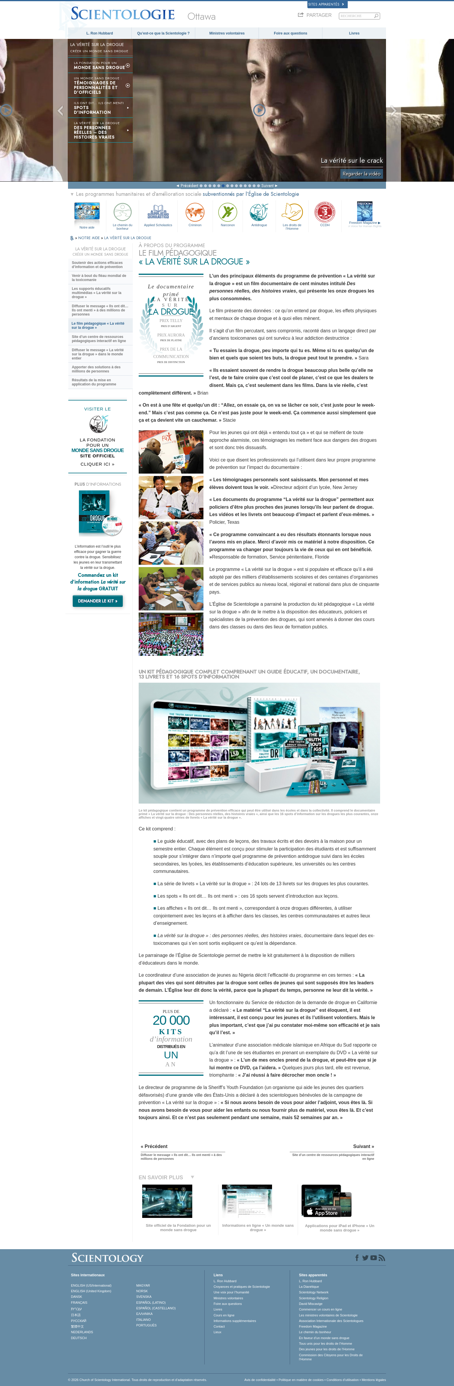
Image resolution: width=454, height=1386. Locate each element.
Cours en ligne (223, 1315)
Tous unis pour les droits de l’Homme (325, 1343)
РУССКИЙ (78, 1321)
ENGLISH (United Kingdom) (91, 1291)
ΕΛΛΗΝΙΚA (144, 1314)
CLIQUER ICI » (98, 464)
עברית (76, 1308)
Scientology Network (313, 1292)
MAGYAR (143, 1285)
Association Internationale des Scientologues (331, 1321)
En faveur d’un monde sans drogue (324, 1338)
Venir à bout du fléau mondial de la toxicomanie (99, 278)
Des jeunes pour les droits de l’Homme (326, 1349)
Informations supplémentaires (234, 1321)
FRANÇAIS (79, 1302)
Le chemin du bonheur (122, 215)
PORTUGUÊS (146, 1325)
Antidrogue (259, 214)
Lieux (217, 1332)
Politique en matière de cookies (301, 1380)
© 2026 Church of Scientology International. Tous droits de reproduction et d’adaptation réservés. (137, 1380)
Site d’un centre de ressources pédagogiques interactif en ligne (99, 339)
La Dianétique (309, 1286)
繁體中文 (77, 1326)
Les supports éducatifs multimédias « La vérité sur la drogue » (96, 293)
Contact (219, 1326)
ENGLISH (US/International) (91, 1285)
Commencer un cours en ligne (320, 1309)
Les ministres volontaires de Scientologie (328, 1315)
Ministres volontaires (227, 33)
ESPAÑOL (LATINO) (151, 1302)
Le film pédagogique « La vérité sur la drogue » (98, 325)
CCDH (324, 214)
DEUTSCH (79, 1338)
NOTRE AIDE (89, 238)
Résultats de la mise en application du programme (94, 382)
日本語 (76, 1315)
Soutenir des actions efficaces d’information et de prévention (97, 265)
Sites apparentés (326, 4)
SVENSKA (144, 1296)
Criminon (195, 214)
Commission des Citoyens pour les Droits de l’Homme (330, 1357)
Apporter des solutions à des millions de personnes (96, 369)
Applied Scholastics (157, 214)
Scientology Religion (313, 1298)
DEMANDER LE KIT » (97, 601)
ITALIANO (143, 1319)
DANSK (76, 1296)
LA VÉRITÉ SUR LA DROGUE (127, 238)
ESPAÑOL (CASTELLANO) (156, 1308)
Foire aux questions (290, 33)
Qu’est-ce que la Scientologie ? (163, 33)
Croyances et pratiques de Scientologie (241, 1286)
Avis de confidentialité (260, 1380)
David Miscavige (310, 1303)
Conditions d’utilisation (343, 1380)
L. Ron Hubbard (100, 33)
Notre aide (87, 227)
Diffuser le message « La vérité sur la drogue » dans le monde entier (98, 354)
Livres (354, 33)
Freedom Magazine (364, 224)
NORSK (142, 1291)
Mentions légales (374, 1380)
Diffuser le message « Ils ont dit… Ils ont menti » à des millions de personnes (100, 310)
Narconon (227, 214)
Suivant (267, 185)
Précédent (189, 185)
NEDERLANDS (82, 1332)
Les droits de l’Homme (292, 215)
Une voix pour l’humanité (231, 1292)
